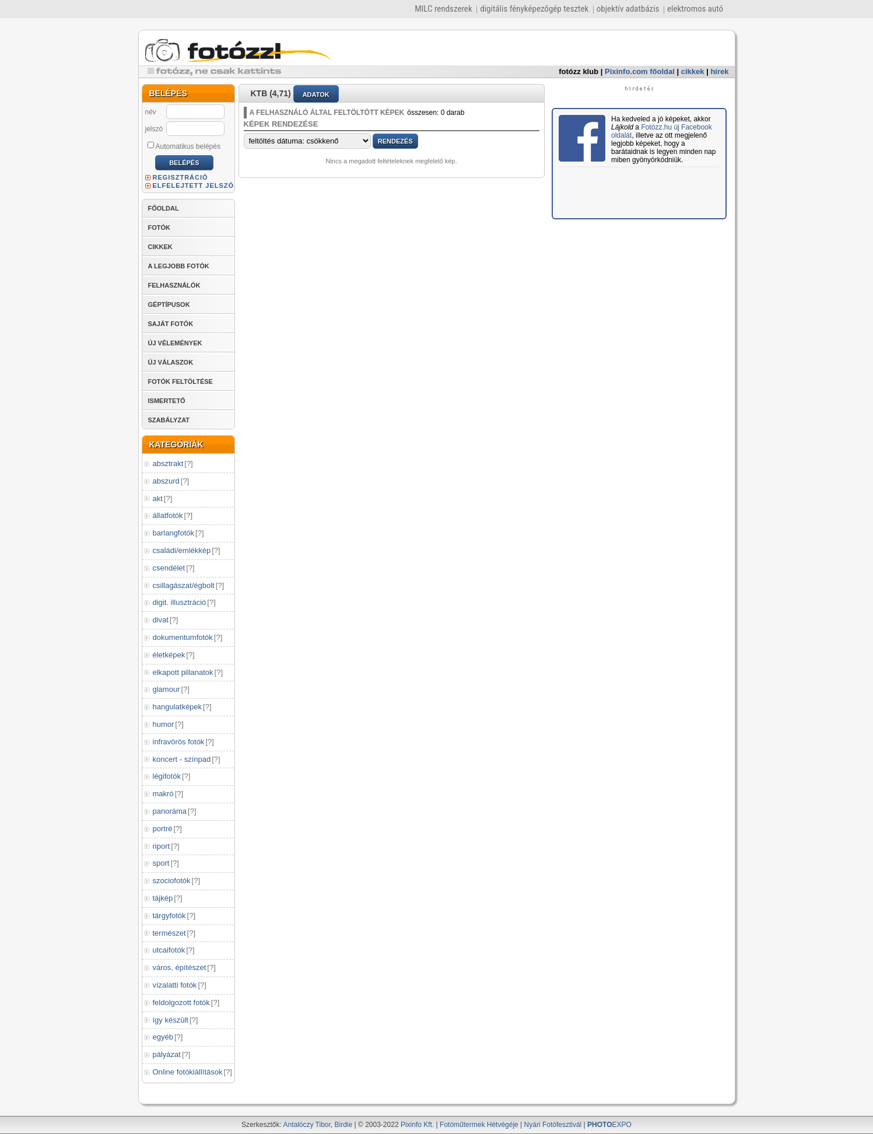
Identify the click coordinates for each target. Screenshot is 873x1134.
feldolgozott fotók (181, 1002)
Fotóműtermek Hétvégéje (479, 1125)
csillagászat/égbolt (184, 585)
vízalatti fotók (175, 985)
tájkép (163, 898)
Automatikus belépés (184, 145)
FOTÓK (159, 227)
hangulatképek (177, 706)
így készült (170, 1020)
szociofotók (172, 880)
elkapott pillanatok (183, 672)
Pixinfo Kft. (417, 1125)
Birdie (344, 1125)
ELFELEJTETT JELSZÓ (193, 185)
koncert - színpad (182, 759)
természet (169, 933)
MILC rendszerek (443, 9)
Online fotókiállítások (188, 1072)
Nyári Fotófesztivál (553, 1125)
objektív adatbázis (628, 9)
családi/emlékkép (182, 550)
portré (163, 828)
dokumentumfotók (183, 637)
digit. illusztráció (179, 602)
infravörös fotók (179, 741)
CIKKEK (160, 246)
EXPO (609, 1125)
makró (163, 793)
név (150, 112)
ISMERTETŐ (166, 400)
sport (161, 863)
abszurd (166, 481)
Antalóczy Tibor (306, 1125)
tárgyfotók (169, 915)
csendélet (169, 568)
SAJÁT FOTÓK (171, 323)
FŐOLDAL (163, 208)
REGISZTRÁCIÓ (180, 177)
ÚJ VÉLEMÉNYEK (175, 343)
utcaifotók (169, 950)
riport (161, 846)
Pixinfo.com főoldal (640, 71)
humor (163, 724)
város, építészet (179, 967)
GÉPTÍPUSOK (169, 304)
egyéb (163, 1036)
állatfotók (168, 515)
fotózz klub (578, 71)
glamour (166, 689)
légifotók (167, 776)
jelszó (154, 129)
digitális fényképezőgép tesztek (534, 9)
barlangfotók (174, 532)
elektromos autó (695, 9)
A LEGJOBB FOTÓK (178, 266)
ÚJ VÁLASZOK (171, 362)
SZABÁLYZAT (169, 420)
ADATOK (316, 94)
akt (158, 498)
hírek (719, 71)
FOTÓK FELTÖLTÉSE (180, 381)
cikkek (692, 71)
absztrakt (168, 463)
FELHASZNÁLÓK (174, 285)
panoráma (170, 811)
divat (161, 619)
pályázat (167, 1054)
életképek (169, 654)
